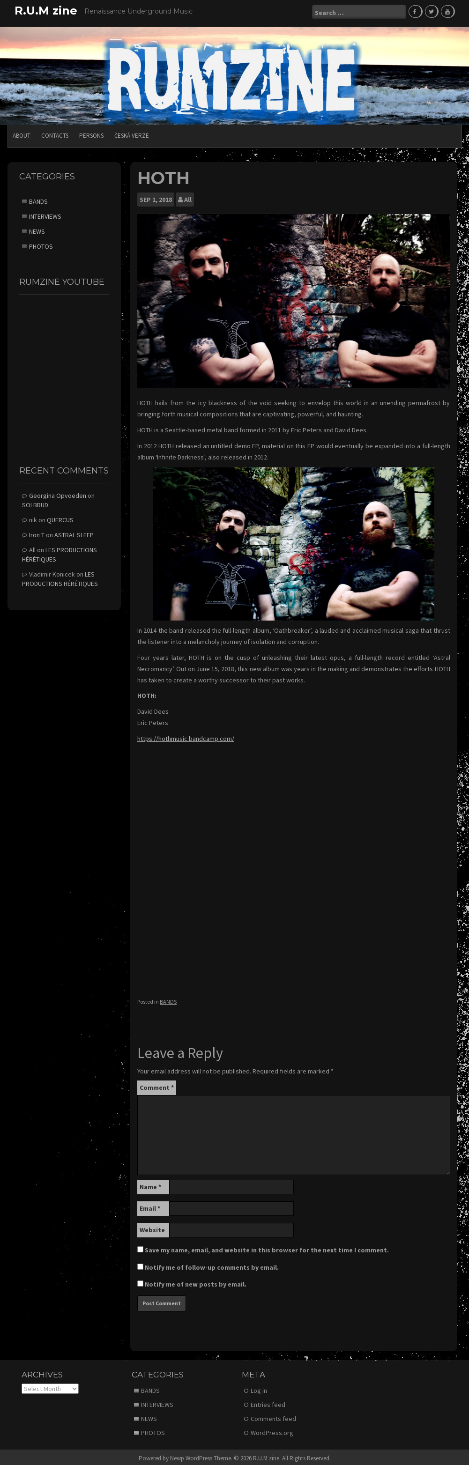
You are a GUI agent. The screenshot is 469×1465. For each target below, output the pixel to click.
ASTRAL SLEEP (74, 531)
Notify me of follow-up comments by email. (212, 1264)
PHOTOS (41, 243)
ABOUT (21, 133)
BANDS (168, 998)
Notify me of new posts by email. (195, 1281)
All (188, 196)
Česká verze (131, 133)
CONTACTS (54, 133)
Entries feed (268, 1402)
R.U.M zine (46, 10)
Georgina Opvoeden (57, 492)
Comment (157, 1084)
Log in (259, 1388)
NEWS (37, 228)
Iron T (37, 531)
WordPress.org (272, 1430)
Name (150, 1183)
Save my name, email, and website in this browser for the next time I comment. (267, 1247)
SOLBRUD (35, 501)
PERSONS (91, 133)
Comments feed (273, 1416)
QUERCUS (60, 516)
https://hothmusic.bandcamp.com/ (185, 735)
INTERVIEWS (45, 213)
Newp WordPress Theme (200, 1455)
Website (152, 1226)
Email (150, 1205)
